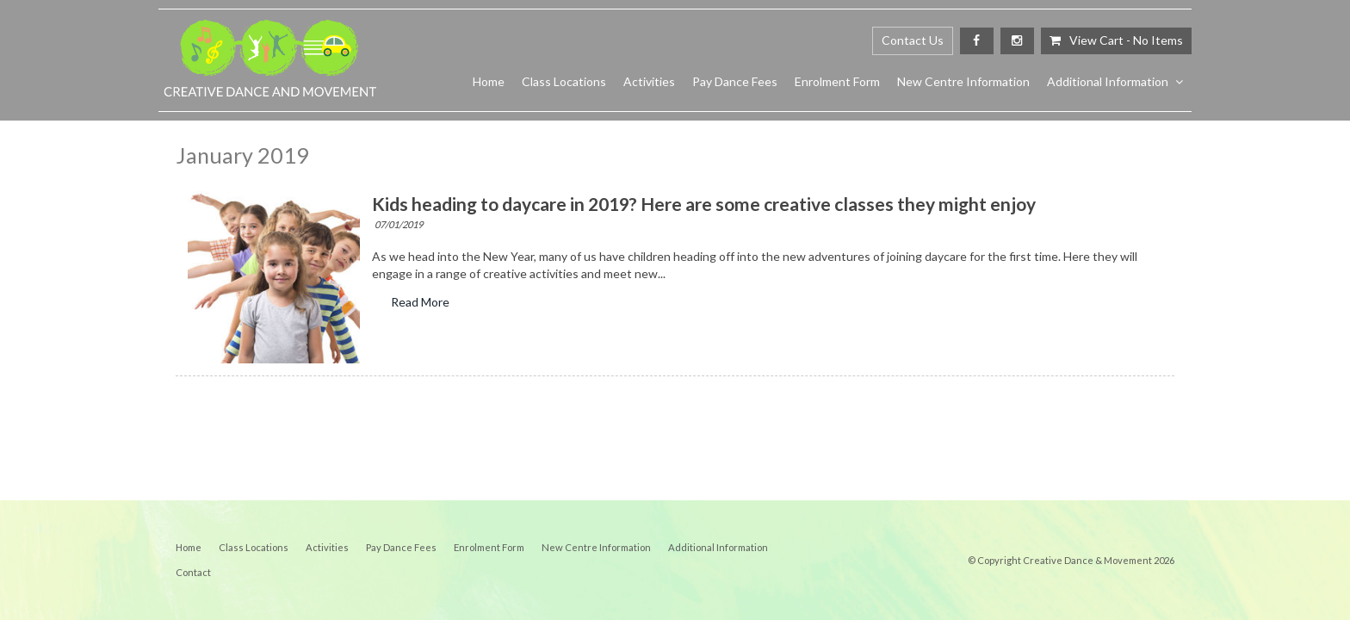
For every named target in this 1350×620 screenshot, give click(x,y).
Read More (420, 302)
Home (489, 81)
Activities (649, 81)
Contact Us (913, 40)
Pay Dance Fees (734, 81)
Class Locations (564, 81)
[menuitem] (188, 548)
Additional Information (1107, 81)
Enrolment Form (837, 81)
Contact (193, 572)
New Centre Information (963, 81)
